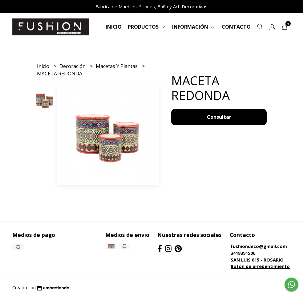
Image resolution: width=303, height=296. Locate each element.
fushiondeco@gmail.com (259, 246)
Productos (147, 26)
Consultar (219, 117)
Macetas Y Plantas (117, 66)
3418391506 (243, 253)
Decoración (73, 66)
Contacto (236, 26)
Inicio (114, 26)
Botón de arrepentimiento (260, 266)
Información (194, 26)
